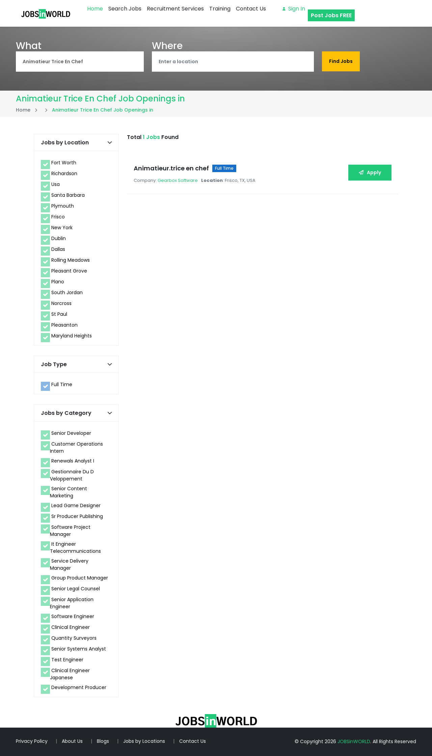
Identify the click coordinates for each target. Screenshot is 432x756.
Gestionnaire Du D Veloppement (72, 475)
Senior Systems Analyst (78, 648)
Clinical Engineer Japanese (70, 674)
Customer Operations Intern (76, 447)
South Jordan (67, 292)
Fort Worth (63, 162)
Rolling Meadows (70, 260)
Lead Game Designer (76, 505)
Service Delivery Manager (69, 564)
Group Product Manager (79, 577)
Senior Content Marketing (68, 492)
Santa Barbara (68, 195)
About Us (72, 741)
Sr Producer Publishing (77, 516)
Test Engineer (67, 659)
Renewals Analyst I (72, 460)
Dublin (58, 238)
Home (95, 9)
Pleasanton (64, 325)
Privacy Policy (32, 741)
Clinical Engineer (70, 627)
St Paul (59, 314)
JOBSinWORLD (354, 741)
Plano (57, 281)
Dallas (58, 249)
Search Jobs (124, 9)
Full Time (61, 384)
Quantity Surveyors (74, 638)
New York (62, 227)
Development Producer (78, 687)
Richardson (64, 173)
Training (220, 9)
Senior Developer (71, 433)
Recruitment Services (175, 9)
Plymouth (62, 206)
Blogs (103, 741)
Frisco (58, 216)
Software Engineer (72, 616)
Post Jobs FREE (331, 15)
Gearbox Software (178, 180)
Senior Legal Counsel (75, 588)
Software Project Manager (70, 531)
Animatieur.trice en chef (171, 168)
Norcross (61, 303)
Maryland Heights (71, 335)
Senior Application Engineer (71, 603)
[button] (110, 142)
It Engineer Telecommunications (75, 547)
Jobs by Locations (144, 741)
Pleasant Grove (69, 270)
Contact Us (251, 9)
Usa (55, 184)
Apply (370, 172)
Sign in (293, 9)
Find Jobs (341, 61)
